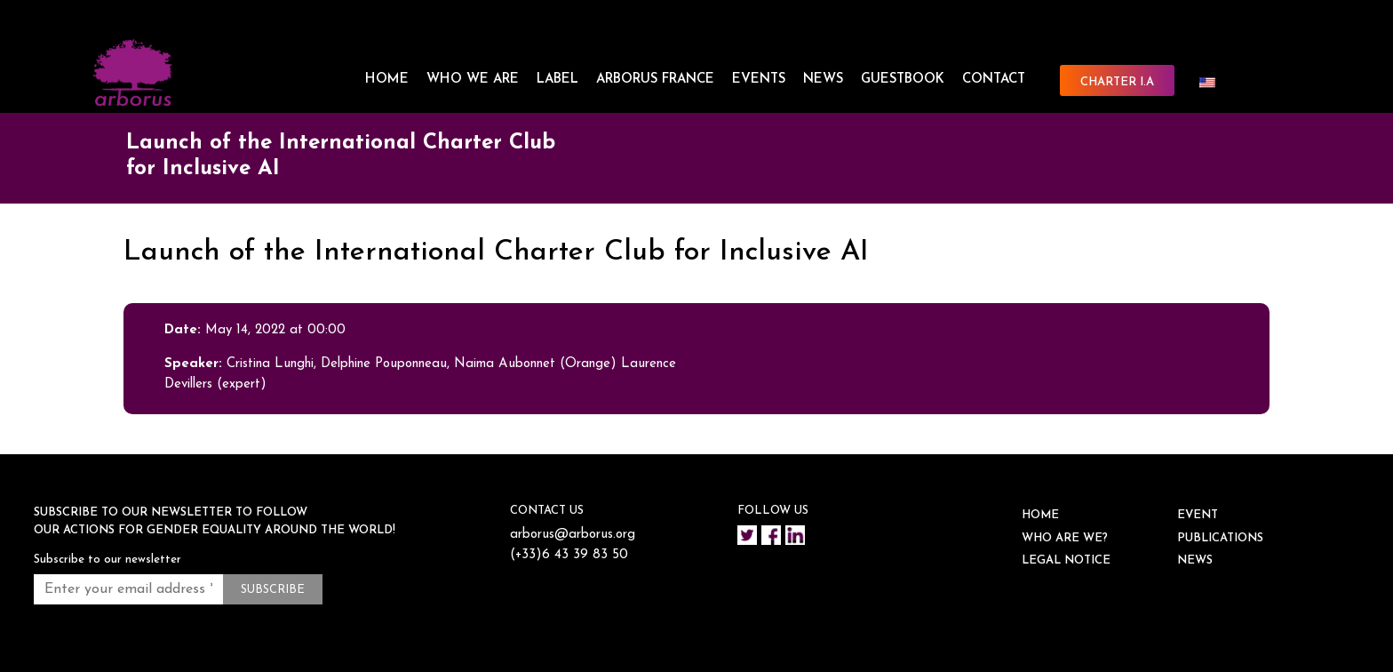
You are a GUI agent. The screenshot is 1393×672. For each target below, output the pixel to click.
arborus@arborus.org (572, 534)
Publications (1220, 538)
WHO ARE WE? (1065, 538)
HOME (387, 79)
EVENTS (758, 79)
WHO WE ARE (472, 79)
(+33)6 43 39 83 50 (569, 555)
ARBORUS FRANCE (655, 79)
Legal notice (1066, 560)
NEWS (823, 79)
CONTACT (993, 79)
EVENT (1197, 515)
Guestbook (902, 79)
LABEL (557, 79)
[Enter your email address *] (128, 589)
